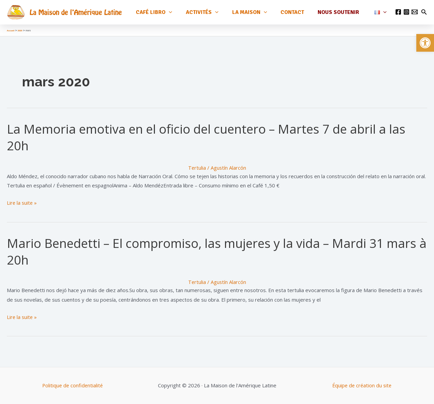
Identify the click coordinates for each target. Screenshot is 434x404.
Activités (214, 12)
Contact (299, 12)
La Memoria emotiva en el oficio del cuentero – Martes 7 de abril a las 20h (212, 137)
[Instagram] (406, 12)
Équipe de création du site (361, 385)
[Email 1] (415, 12)
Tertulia (197, 167)
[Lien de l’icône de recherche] (424, 12)
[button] (425, 43)
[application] (183, 12)
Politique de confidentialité (72, 385)
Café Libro (169, 12)
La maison (259, 12)
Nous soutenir (342, 12)
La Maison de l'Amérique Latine (76, 12)
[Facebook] (398, 12)
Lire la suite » (22, 203)
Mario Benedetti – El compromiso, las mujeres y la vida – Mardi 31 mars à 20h (201, 251)
